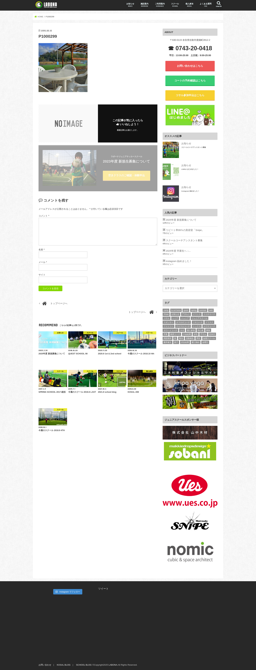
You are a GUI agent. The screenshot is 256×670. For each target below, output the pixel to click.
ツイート (103, 588)
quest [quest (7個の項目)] (186, 310)
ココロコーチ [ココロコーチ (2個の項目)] (209, 314)
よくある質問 (205, 5)
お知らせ (130, 5)
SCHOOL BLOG (84, 665)
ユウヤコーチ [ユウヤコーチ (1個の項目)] (209, 326)
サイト (42, 274)
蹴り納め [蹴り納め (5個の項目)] (196, 342)
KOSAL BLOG (64, 665)
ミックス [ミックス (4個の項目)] (197, 326)
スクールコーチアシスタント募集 (193, 147)
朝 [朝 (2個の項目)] (175, 338)
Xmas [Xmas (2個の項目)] (166, 314)
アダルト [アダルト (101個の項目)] (186, 314)
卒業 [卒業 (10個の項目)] (166, 334)
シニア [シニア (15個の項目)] (175, 318)
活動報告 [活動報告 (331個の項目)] (190, 338)
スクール (175, 5)
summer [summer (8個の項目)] (202, 310)
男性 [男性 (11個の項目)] (198, 338)
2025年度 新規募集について (181, 220)
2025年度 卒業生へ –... (178, 251)
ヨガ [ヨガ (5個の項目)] (182, 330)
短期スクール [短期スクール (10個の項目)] (209, 338)
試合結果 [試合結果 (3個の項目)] (185, 342)
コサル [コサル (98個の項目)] (166, 318)
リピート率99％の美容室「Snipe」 (185, 230)
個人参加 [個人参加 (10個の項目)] (191, 330)
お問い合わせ (45, 665)
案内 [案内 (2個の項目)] (181, 338)
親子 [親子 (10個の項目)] (176, 342)
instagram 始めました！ (190, 191)
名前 (42, 249)
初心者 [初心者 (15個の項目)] (200, 330)
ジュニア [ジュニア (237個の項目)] (185, 318)
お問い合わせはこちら (190, 65)
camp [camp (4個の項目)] (166, 310)
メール (43, 262)
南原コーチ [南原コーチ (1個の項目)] (175, 334)
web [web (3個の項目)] (211, 310)
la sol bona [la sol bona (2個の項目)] (176, 310)
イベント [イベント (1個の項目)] (197, 314)
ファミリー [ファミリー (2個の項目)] (168, 326)
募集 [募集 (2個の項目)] (208, 330)
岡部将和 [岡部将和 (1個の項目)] (167, 338)
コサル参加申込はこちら (190, 95)
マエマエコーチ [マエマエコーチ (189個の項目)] (183, 326)
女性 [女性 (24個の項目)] (196, 334)
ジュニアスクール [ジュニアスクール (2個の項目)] (199, 318)
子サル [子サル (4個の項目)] (203, 334)
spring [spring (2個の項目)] (194, 310)
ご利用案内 (160, 5)
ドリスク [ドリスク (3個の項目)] (209, 322)
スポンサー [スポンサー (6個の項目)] (168, 322)
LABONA (113, 665)
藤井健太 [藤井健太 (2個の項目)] (167, 342)
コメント (44, 215)
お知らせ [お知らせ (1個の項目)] (175, 314)
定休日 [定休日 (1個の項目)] (212, 334)
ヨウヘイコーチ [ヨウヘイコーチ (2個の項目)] (170, 330)
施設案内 (144, 5)
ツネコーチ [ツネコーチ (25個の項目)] (198, 322)
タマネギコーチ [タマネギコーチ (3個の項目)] (183, 322)
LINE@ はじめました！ (190, 169)
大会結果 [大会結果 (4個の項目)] (187, 334)
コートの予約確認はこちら (190, 80)
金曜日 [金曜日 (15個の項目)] (205, 342)
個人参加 (189, 5)
